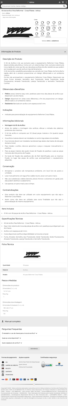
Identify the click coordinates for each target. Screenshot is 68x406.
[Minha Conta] (59, 2)
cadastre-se (55, 40)
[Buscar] (64, 6)
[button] (20, 333)
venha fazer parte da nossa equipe (29, 362)
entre (48, 40)
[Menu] (1, 2)
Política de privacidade (25, 367)
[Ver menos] (34, 348)
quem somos (23, 364)
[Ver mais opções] (66, 2)
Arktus (8, 13)
